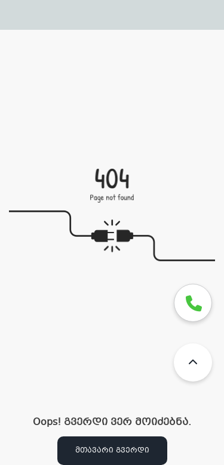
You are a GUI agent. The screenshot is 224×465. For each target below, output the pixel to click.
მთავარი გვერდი (112, 450)
